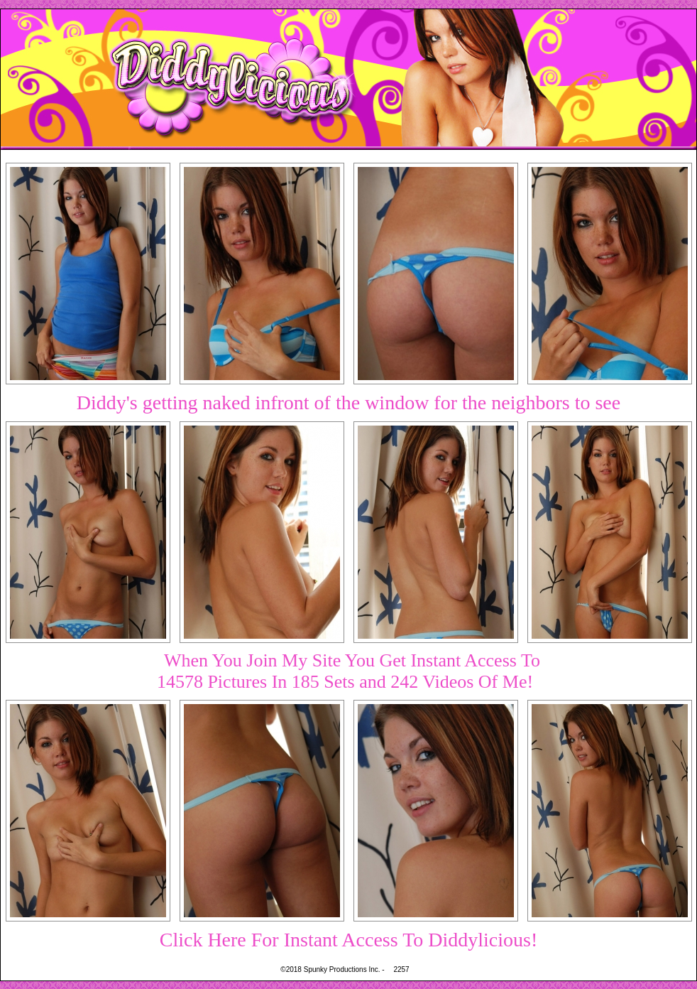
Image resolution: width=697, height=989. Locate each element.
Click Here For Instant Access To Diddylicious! (349, 940)
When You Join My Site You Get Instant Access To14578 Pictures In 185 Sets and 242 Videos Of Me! (348, 671)
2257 (401, 969)
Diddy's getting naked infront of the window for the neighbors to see (348, 402)
